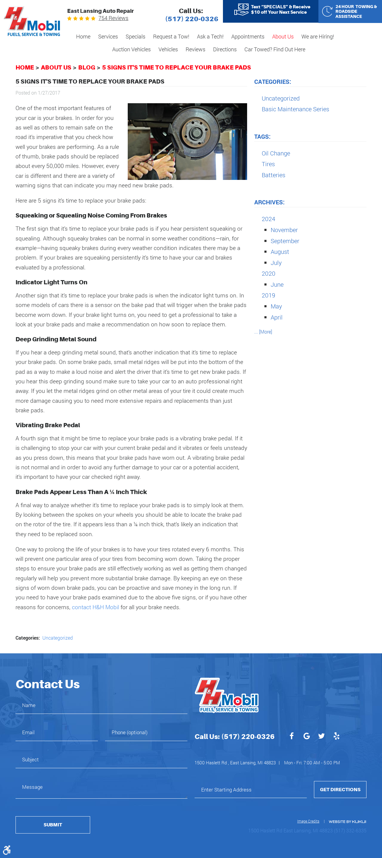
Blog (86, 67)
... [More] (263, 331)
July (276, 262)
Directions (225, 49)
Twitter (321, 736)
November (284, 230)
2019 (268, 295)
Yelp (336, 736)
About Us (283, 36)
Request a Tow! (171, 36)
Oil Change (276, 153)
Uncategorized (57, 638)
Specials (135, 36)
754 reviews (113, 17)
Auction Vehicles (131, 49)
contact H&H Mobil (95, 607)
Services (108, 36)
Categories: (272, 81)
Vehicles (168, 49)
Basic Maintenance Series (295, 109)
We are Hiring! (317, 36)
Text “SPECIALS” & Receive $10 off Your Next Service (280, 9)
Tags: (262, 136)
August (280, 251)
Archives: (269, 202)
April (277, 317)
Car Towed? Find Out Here (274, 49)
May (276, 306)
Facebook (292, 736)
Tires (268, 164)
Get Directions (340, 789)
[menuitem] (83, 36)
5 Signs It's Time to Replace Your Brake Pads (176, 67)
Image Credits (308, 821)
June (277, 284)
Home (83, 36)
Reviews (195, 49)
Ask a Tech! (210, 36)
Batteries (273, 175)
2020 (268, 273)
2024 (268, 219)
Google (306, 736)
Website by (347, 822)
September (285, 241)
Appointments (247, 36)
